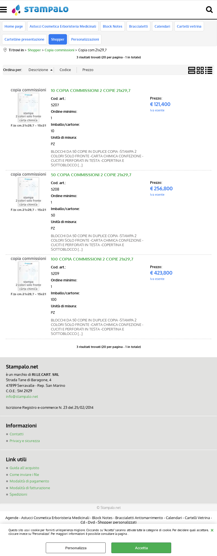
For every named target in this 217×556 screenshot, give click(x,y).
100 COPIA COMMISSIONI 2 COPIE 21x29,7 (92, 259)
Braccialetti (138, 26)
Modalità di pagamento (29, 481)
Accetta (141, 548)
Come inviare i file (24, 474)
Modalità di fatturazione (30, 488)
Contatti (16, 434)
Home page (14, 26)
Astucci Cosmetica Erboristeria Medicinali (63, 26)
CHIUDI (212, 529)
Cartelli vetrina (189, 26)
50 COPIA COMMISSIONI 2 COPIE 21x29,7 (91, 174)
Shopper (57, 39)
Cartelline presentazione (24, 39)
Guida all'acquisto (24, 467)
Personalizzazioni (85, 39)
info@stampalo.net (22, 396)
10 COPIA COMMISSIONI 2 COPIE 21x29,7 (91, 90)
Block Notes (112, 26)
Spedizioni (18, 494)
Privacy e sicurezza (25, 440)
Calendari (162, 26)
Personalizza (75, 548)
